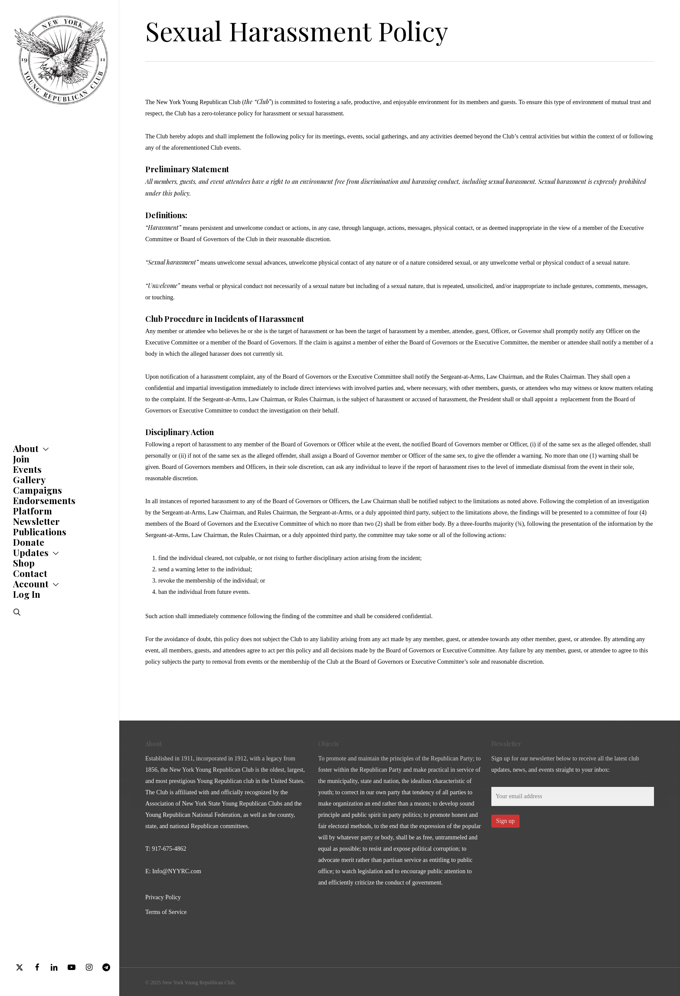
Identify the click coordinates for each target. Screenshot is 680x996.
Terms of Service (165, 912)
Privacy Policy (163, 897)
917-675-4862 (169, 848)
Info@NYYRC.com (176, 871)
